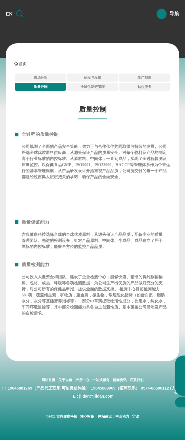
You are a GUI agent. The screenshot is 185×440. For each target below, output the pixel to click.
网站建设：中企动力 (113, 416)
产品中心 (82, 380)
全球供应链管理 (93, 87)
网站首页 (48, 380)
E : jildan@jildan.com (93, 396)
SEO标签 (87, 416)
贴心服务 (144, 87)
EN (9, 14)
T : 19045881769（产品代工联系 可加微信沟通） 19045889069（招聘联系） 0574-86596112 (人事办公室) (92, 390)
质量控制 (40, 87)
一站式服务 (101, 380)
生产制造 (144, 78)
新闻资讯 (120, 380)
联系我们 (137, 380)
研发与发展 (92, 78)
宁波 (135, 416)
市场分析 (40, 78)
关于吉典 (65, 380)
